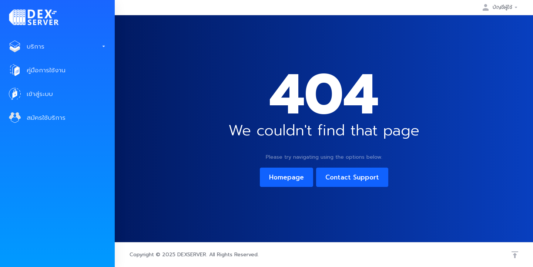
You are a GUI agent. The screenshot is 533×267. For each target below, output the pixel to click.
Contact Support (352, 177)
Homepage (286, 177)
